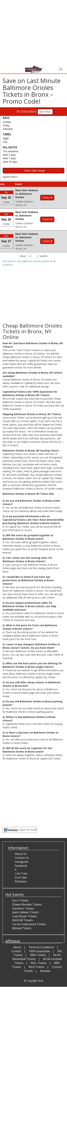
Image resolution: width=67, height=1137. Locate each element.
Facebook (21, 868)
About (17, 949)
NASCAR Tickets (22, 923)
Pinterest (21, 884)
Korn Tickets (20, 903)
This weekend (10, 151)
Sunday (7, 122)
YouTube (21, 880)
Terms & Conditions (41, 949)
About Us (21, 856)
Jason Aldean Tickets (25, 915)
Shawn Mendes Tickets (27, 907)
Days (6, 117)
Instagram (21, 864)
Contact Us (22, 860)
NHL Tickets (39, 965)
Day (5, 141)
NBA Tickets (38, 957)
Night (6, 138)
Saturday (8, 128)
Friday (6, 125)
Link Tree (21, 876)
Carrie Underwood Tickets (29, 926)
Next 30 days (10, 161)
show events (33, 258)
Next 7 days (9, 158)
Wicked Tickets (21, 930)
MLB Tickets (36, 969)
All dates (10, 147)
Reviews (45, 973)
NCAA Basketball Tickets (36, 959)
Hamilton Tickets (23, 911)
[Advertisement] (32, 32)
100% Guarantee (39, 953)
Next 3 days (9, 154)
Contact (16, 953)
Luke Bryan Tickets (24, 919)
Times (7, 134)
